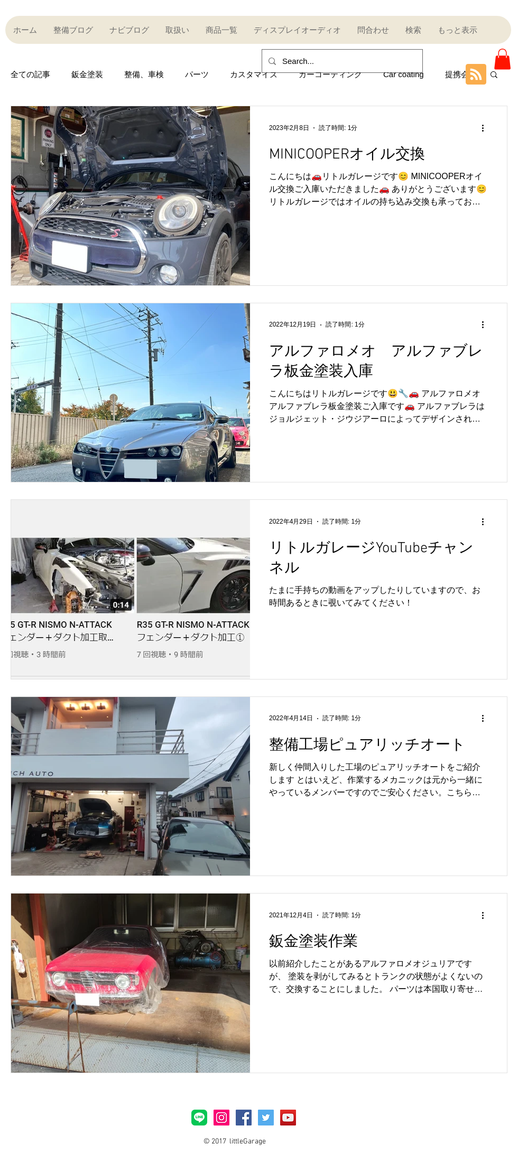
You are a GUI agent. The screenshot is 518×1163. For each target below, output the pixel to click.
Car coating (403, 74)
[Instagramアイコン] (221, 1117)
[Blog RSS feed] (476, 75)
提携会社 (461, 74)
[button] (502, 59)
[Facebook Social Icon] (244, 1117)
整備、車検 (144, 74)
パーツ (197, 74)
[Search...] (341, 61)
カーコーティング (330, 74)
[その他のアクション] (486, 128)
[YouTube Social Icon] (288, 1117)
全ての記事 (30, 74)
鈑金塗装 (87, 74)
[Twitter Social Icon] (266, 1117)
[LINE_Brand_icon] (199, 1117)
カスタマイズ (254, 74)
